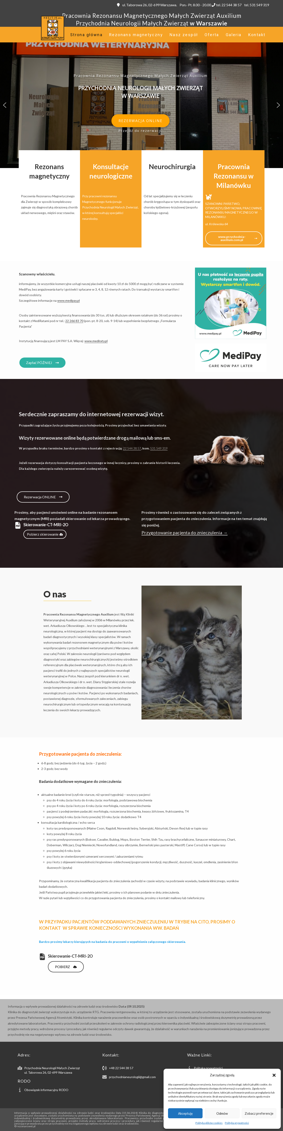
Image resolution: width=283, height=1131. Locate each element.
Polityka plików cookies (209, 1123)
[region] (141, 105)
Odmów (222, 1113)
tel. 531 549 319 (256, 5)
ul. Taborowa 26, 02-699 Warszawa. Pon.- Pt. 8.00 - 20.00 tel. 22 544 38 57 (179, 5)
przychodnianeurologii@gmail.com (132, 1077)
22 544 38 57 (132, 448)
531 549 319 (159, 448)
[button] (274, 1075)
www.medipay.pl (68, 300)
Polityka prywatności (237, 1123)
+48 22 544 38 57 (121, 1068)
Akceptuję (185, 1113)
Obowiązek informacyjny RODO (46, 1090)
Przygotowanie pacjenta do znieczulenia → (185, 532)
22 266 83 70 (74, 321)
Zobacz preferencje (259, 1113)
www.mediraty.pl (96, 341)
